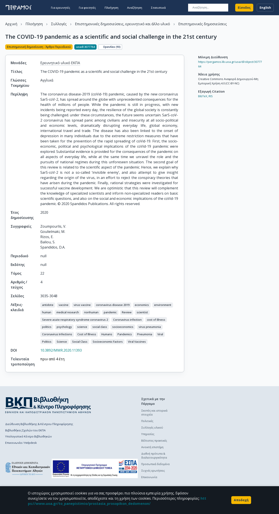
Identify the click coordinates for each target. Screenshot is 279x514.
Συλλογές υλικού (152, 427)
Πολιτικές (147, 421)
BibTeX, (203, 96)
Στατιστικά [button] (158, 7)
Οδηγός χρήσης (195, 424)
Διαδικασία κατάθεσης (199, 417)
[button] (47, 305)
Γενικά (189, 450)
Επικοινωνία (149, 477)
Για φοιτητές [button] (87, 7)
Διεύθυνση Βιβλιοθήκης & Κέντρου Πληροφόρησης (39, 424)
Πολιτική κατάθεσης (198, 410)
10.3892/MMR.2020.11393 (61, 350)
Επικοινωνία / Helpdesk (21, 443)
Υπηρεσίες (147, 434)
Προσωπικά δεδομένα (155, 464)
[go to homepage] (18, 7)
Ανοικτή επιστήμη (152, 447)
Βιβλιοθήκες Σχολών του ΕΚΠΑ (25, 430)
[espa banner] (95, 468)
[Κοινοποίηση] (182, 47)
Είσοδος (244, 7)
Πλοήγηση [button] (111, 7)
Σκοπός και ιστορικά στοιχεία (154, 412)
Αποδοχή (241, 500)
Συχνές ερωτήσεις (153, 470)
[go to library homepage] (48, 405)
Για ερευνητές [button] (60, 7)
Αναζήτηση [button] (134, 7)
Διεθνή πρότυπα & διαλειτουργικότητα (154, 455)
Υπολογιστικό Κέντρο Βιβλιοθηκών (28, 436)
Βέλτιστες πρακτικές (154, 440)
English (265, 7)
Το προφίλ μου (195, 457)
